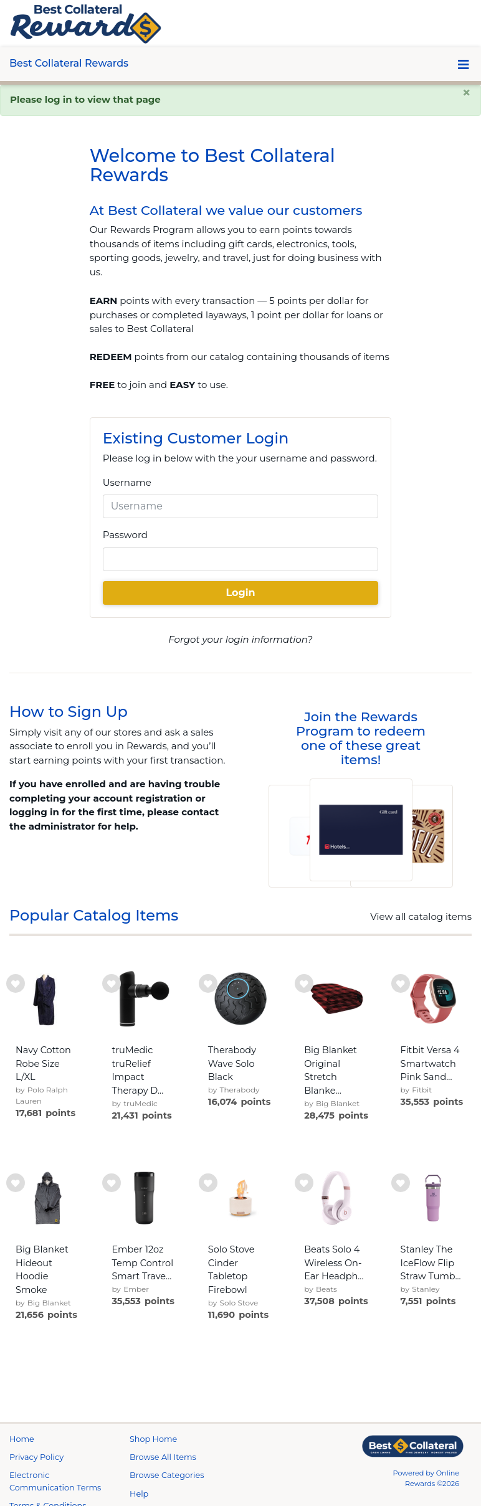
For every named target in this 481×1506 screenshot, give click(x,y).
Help (139, 1494)
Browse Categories (167, 1475)
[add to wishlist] (15, 983)
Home (21, 1439)
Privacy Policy (36, 1457)
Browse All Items (163, 1457)
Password (125, 535)
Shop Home (153, 1439)
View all (421, 916)
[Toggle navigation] (463, 64)
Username (127, 482)
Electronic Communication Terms (55, 1481)
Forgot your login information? (240, 639)
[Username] (241, 506)
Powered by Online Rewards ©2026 (426, 1478)
